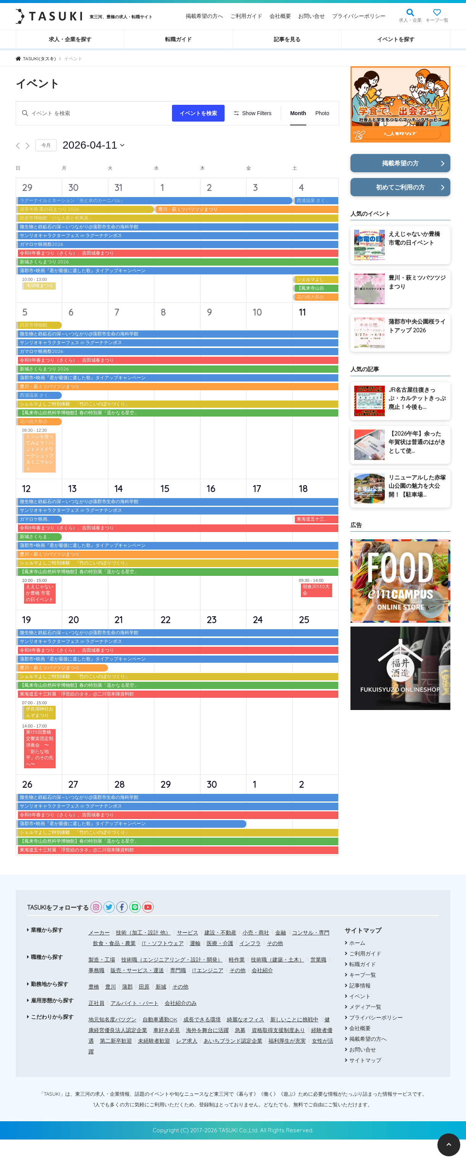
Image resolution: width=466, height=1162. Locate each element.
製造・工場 (101, 981)
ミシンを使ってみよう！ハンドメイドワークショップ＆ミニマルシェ (39, 475)
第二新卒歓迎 (116, 1062)
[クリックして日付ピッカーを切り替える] (93, 167)
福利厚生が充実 (287, 1062)
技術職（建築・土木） (277, 981)
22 (165, 642)
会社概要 (280, 16)
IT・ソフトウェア (163, 965)
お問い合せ (311, 16)
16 (211, 511)
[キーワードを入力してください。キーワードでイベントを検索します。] (95, 113)
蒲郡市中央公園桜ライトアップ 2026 (417, 326)
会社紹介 (262, 992)
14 (118, 511)
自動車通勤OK (160, 1041)
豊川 (110, 1008)
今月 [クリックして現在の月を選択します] (46, 167)
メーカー (99, 954)
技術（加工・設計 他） (143, 954)
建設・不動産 (220, 954)
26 (27, 807)
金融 (280, 954)
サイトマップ (365, 1082)
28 (119, 807)
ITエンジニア (207, 992)
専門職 (178, 992)
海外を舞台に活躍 (207, 1052)
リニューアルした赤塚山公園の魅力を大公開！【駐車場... (417, 486)
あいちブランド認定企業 (233, 1062)
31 (118, 209)
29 (27, 209)
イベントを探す (396, 39)
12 (26, 511)
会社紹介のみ (181, 1025)
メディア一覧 (365, 1029)
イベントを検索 (200, 113)
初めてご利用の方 (400, 187)
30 (73, 209)
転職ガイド (178, 39)
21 (118, 642)
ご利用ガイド (246, 16)
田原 (144, 1008)
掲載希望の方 (400, 163)
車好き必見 (166, 1052)
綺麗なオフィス (245, 1041)
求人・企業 (410, 20)
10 (257, 334)
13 (72, 511)
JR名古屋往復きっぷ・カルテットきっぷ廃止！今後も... (417, 398)
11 (302, 334)
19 (26, 642)
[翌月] (28, 168)
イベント (360, 1018)
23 (211, 642)
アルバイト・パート (135, 1025)
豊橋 (93, 1008)
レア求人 (187, 1062)
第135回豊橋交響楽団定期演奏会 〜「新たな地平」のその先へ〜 (39, 770)
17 (257, 511)
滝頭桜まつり (39, 308)
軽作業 (237, 981)
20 (73, 642)
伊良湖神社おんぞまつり (39, 734)
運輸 (195, 965)
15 (165, 511)
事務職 (96, 992)
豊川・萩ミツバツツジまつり (417, 282)
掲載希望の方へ (204, 16)
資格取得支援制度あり (278, 1052)
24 (257, 642)
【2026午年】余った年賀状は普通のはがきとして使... (417, 442)
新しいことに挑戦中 (294, 1041)
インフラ (250, 965)
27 (73, 807)
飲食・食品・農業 (114, 965)
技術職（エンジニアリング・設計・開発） (172, 981)
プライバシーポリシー (359, 16)
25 (304, 642)
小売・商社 (256, 954)
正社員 (96, 1025)
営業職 (318, 981)
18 (303, 511)
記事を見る (287, 39)
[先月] (18, 168)
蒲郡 (127, 1008)
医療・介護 (220, 965)
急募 (240, 1052)
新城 (161, 1008)
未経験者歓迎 (154, 1062)
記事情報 (360, 1008)
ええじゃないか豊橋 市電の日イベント (39, 615)
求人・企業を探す (70, 39)
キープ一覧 (437, 20)
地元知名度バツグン (112, 1041)
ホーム (357, 965)
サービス (187, 954)
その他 (275, 965)
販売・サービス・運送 (137, 992)
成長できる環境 (202, 1041)
